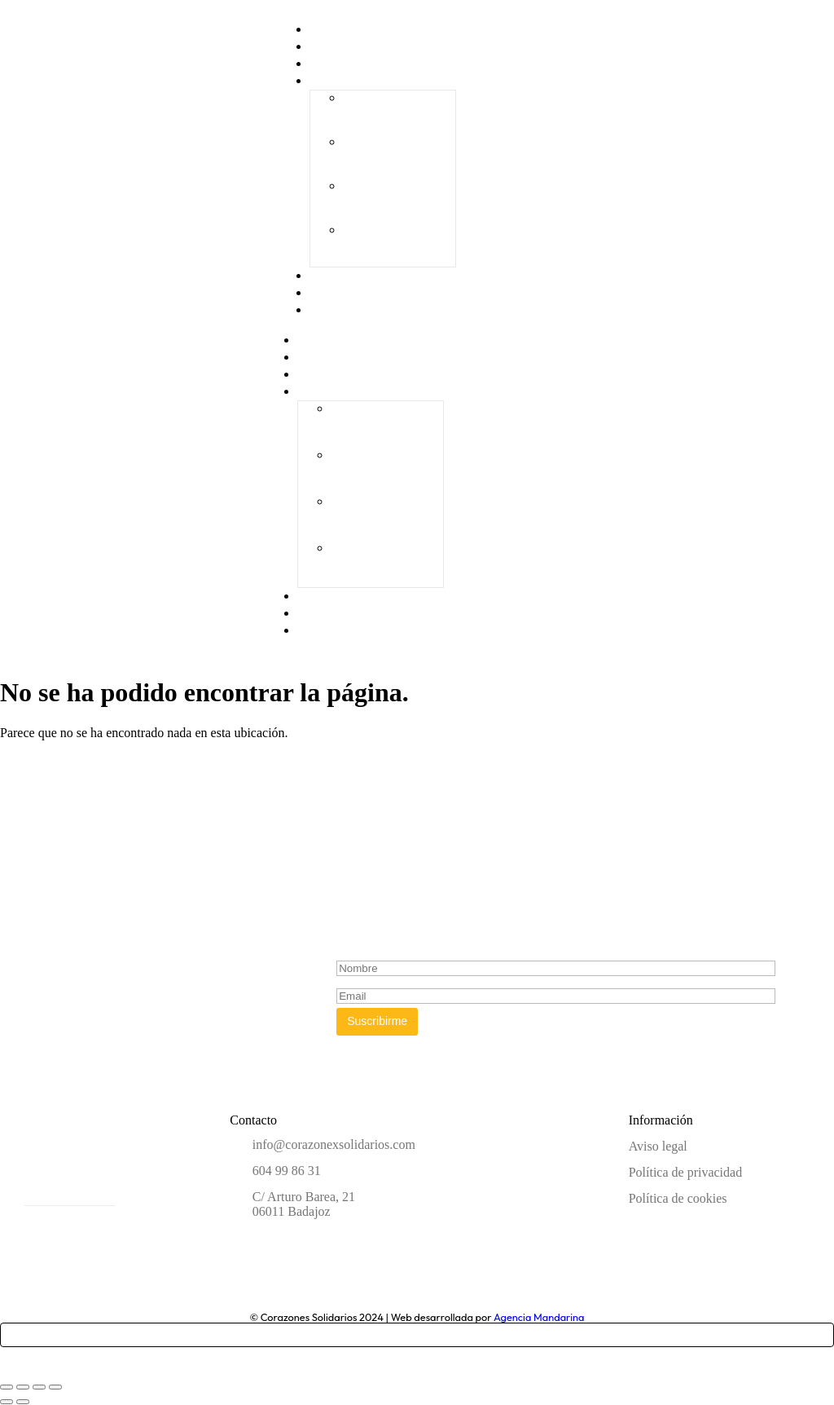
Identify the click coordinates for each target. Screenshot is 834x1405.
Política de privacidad (686, 1172)
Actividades (338, 613)
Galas (328, 81)
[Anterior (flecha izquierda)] (6, 1401)
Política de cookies (678, 1198)
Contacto (338, 310)
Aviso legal (658, 1146)
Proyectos (333, 374)
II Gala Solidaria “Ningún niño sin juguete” (392, 156)
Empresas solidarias (362, 596)
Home (322, 340)
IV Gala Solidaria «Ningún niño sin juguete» (395, 244)
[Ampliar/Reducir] (6, 1387)
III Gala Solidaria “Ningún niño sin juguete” (394, 200)
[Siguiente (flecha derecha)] (22, 1401)
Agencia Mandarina (539, 1316)
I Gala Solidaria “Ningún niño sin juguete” (390, 112)
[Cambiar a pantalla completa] (22, 1387)
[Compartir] (39, 1387)
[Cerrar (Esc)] (55, 1387)
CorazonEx (335, 357)
